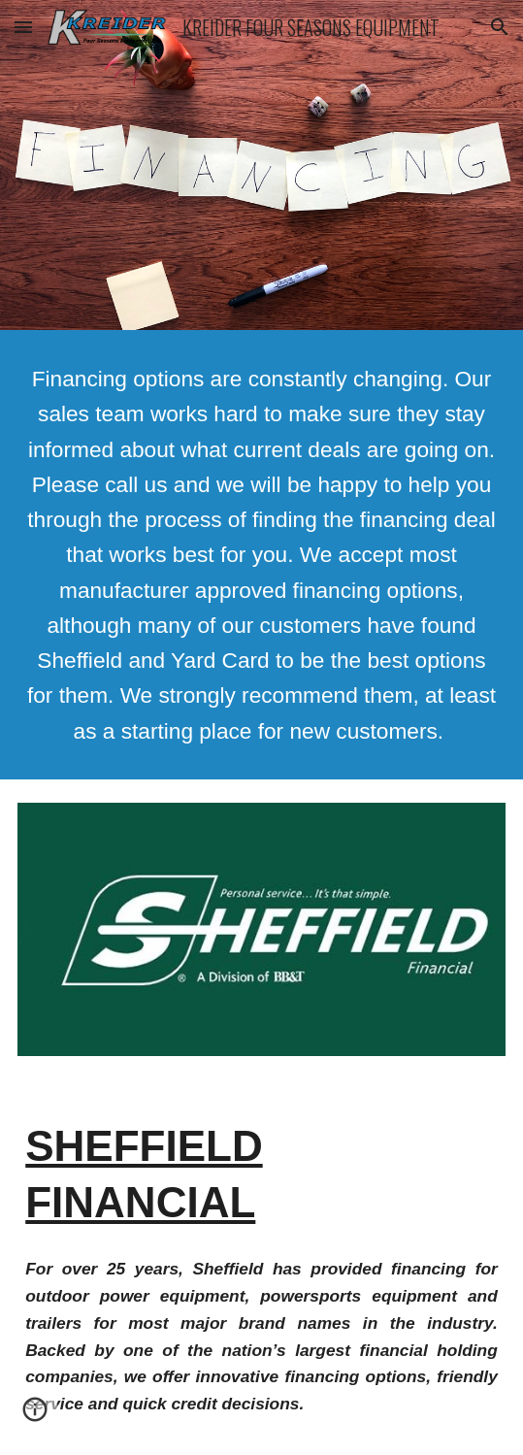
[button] (23, 26)
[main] (261, 554)
